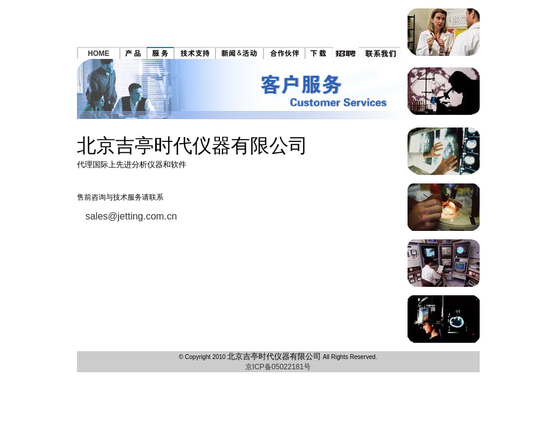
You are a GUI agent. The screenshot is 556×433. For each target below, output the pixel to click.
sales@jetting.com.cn (131, 216)
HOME (98, 53)
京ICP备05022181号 (278, 367)
